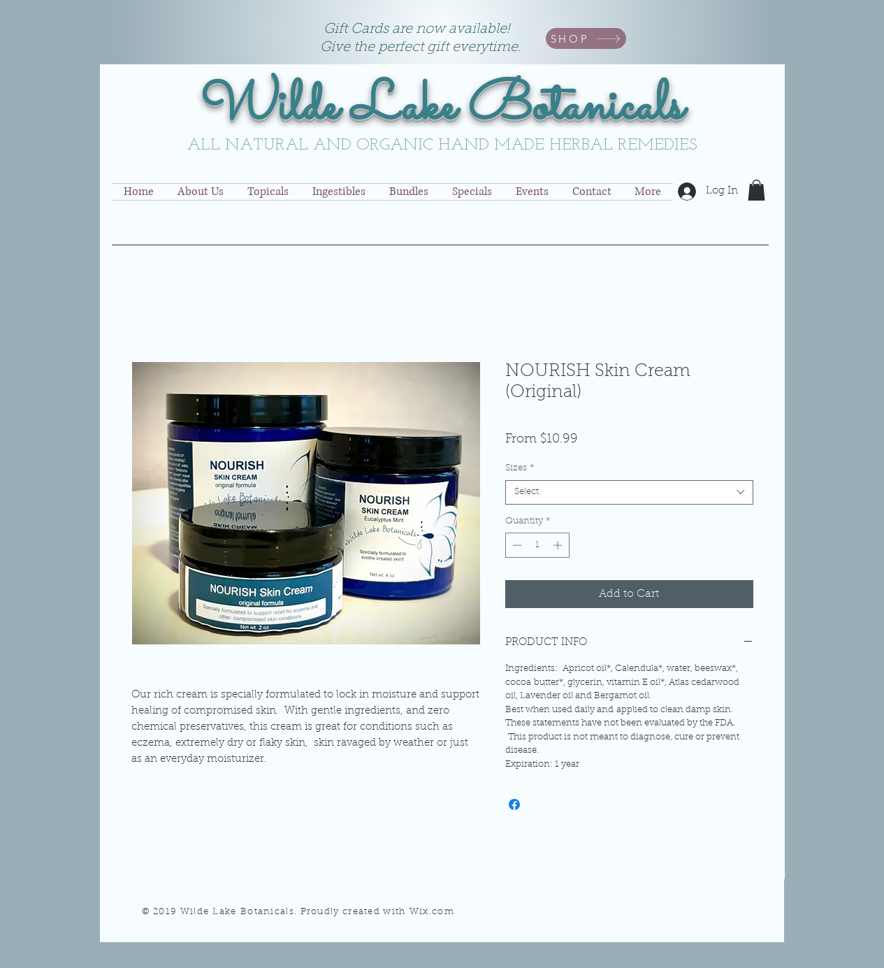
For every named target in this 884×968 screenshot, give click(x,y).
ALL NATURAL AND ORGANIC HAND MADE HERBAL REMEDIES (442, 145)
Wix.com (432, 911)
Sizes (519, 467)
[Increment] (559, 545)
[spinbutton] (537, 545)
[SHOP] (586, 38)
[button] (756, 190)
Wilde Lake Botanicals (442, 107)
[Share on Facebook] (514, 804)
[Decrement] (515, 545)
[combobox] (629, 492)
